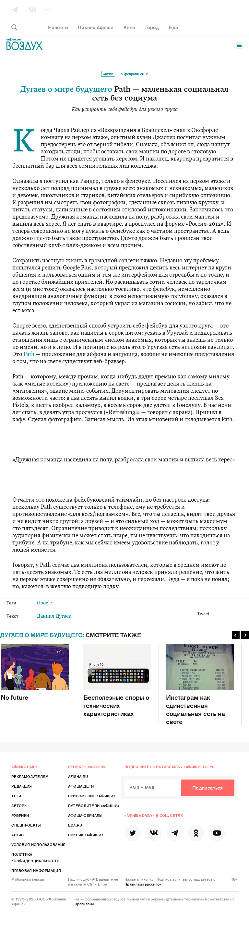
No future (35, 672)
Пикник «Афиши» (85, 834)
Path (28, 354)
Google (44, 603)
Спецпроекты (26, 825)
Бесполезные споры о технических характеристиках (117, 680)
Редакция (21, 786)
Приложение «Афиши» (91, 795)
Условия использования (38, 844)
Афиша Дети (81, 786)
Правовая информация (36, 870)
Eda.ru (75, 825)
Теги (16, 795)
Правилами (84, 903)
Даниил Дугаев (54, 616)
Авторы (19, 805)
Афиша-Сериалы (85, 815)
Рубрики (20, 815)
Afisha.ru (78, 776)
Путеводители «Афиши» (94, 805)
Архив (108, 74)
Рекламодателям (30, 776)
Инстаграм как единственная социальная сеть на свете (200, 684)
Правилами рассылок (142, 884)
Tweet (203, 614)
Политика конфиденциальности (35, 857)
